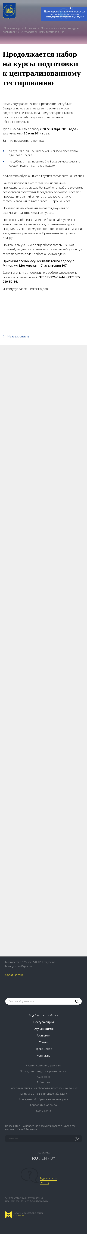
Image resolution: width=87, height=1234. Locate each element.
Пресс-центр (12, 28)
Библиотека (43, 1082)
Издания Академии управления (43, 1065)
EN (44, 1158)
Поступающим (43, 1022)
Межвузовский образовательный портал (43, 1099)
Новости (30, 28)
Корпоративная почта (43, 1105)
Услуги (43, 1042)
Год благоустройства (43, 1015)
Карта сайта (43, 1110)
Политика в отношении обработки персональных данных (43, 1088)
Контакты (43, 1055)
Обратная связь (14, 975)
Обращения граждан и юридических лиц (43, 1071)
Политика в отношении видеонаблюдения (43, 1093)
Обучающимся (44, 1029)
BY (52, 1158)
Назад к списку (18, 336)
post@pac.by (24, 966)
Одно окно (43, 1076)
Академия (43, 1035)
